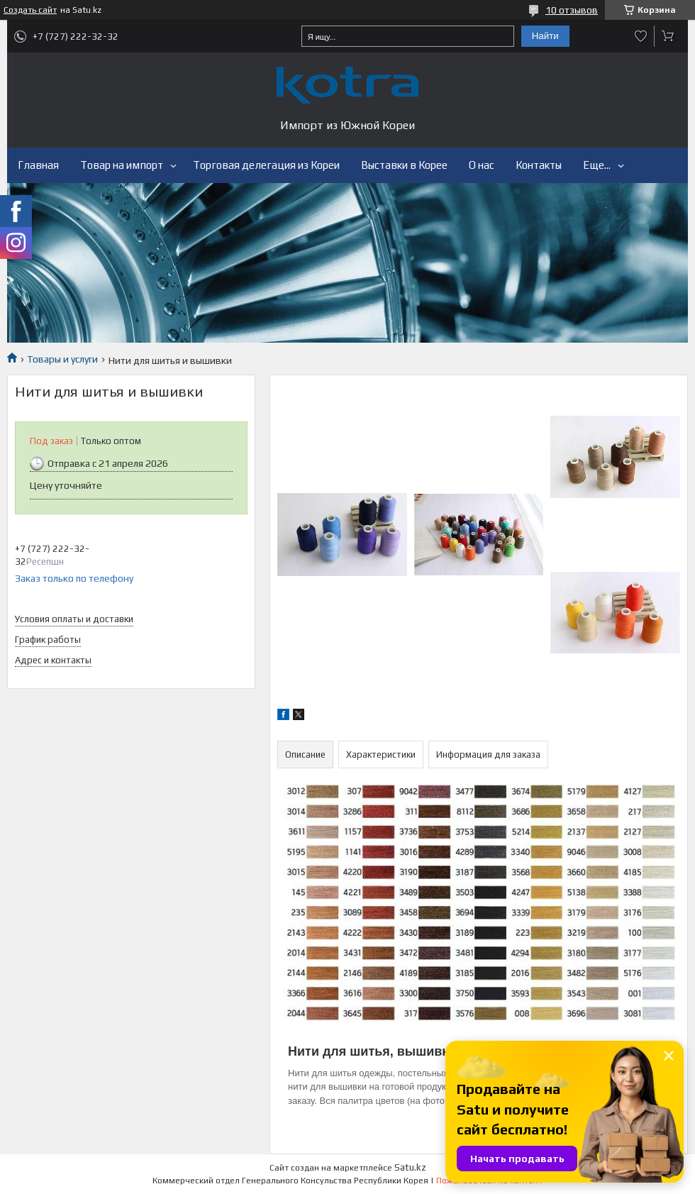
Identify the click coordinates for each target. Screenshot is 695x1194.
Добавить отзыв (641, 36)
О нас (481, 165)
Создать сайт (30, 10)
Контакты (539, 165)
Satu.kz (410, 1167)
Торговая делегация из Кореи (266, 165)
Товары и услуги (62, 359)
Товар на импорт (121, 165)
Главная (38, 165)
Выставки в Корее (404, 165)
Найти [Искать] (545, 36)
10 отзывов (571, 10)
